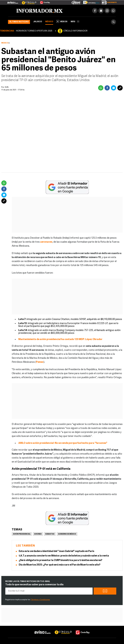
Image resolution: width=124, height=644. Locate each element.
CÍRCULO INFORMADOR (75, 31)
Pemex (40, 362)
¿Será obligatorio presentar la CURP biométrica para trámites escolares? (60, 560)
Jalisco (37, 22)
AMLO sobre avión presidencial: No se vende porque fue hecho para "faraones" (62, 443)
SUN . (7, 87)
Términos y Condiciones (40, 600)
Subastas (49, 534)
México (49, 22)
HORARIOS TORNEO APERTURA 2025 (34, 31)
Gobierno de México (67, 534)
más (75, 22)
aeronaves (46, 242)
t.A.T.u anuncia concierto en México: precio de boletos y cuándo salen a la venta (64, 556)
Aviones (38, 534)
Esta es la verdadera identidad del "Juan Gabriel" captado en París (56, 551)
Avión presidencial (22, 534)
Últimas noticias (19, 22)
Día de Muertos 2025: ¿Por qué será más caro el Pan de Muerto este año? (59, 565)
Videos (61, 21)
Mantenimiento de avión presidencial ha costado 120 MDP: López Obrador (60, 339)
